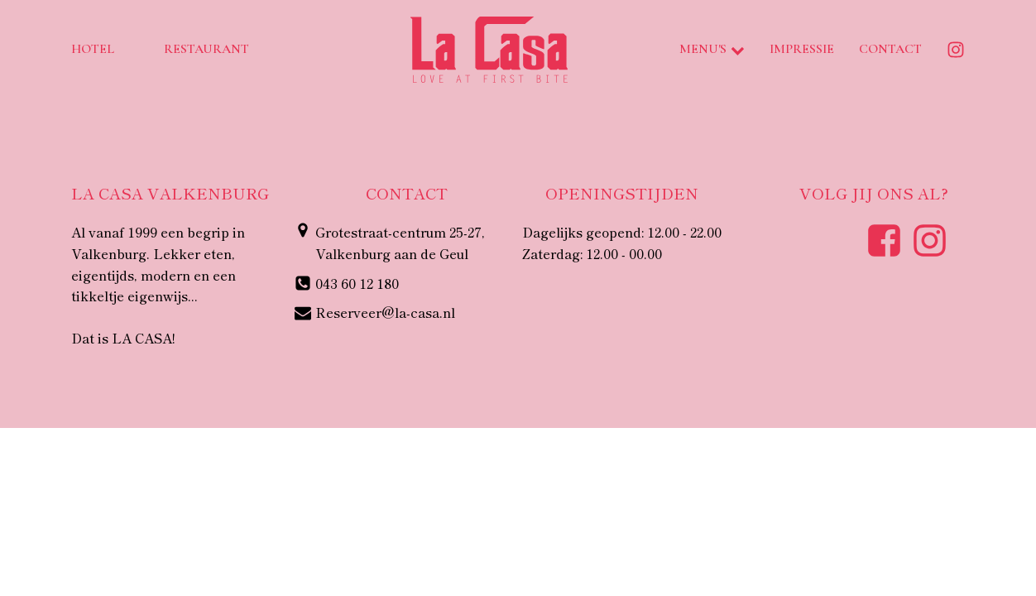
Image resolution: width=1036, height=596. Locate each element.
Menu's (712, 49)
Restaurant (206, 49)
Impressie (802, 49)
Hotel (92, 49)
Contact (890, 49)
